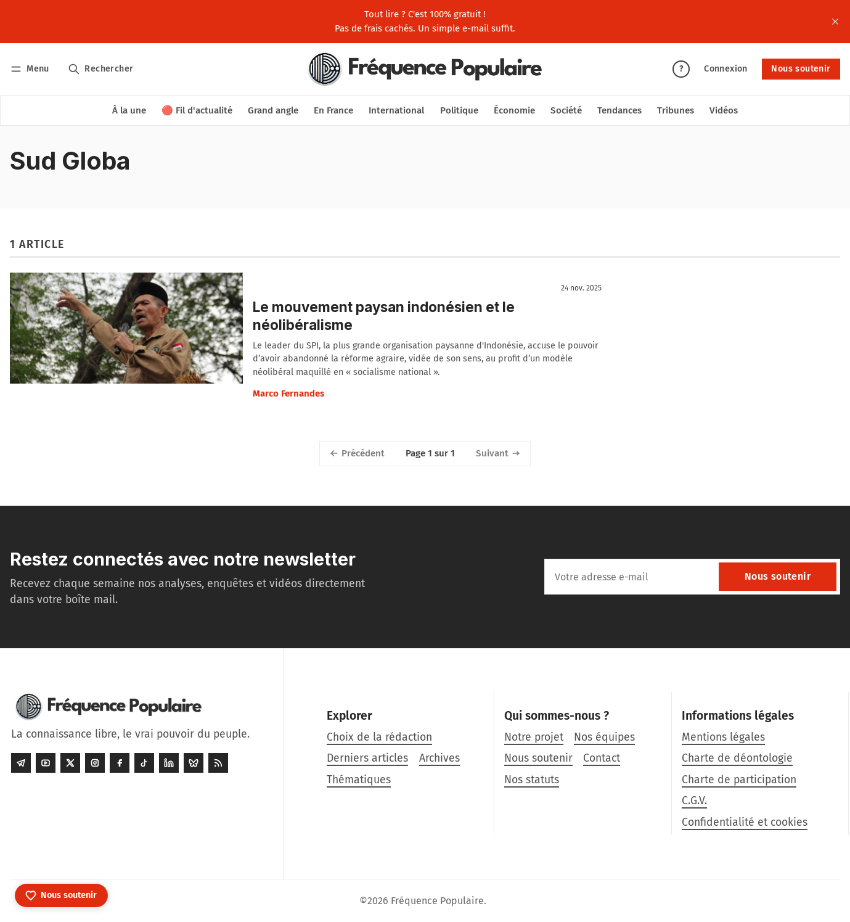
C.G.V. (694, 800)
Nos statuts (531, 779)
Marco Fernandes (288, 393)
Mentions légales (723, 737)
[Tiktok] (144, 763)
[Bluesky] (193, 763)
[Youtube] (45, 763)
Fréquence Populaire (437, 901)
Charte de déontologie (737, 758)
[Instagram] (95, 763)
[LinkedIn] (169, 763)
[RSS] (218, 763)
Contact (601, 758)
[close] (835, 21)
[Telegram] (21, 763)
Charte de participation (739, 779)
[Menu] (32, 68)
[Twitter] (70, 763)
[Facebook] (119, 763)
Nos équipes (604, 737)
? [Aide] (681, 69)
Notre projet (533, 737)
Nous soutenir (800, 69)
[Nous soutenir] (61, 895)
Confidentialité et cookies (744, 822)
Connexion (726, 69)
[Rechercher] (100, 68)
